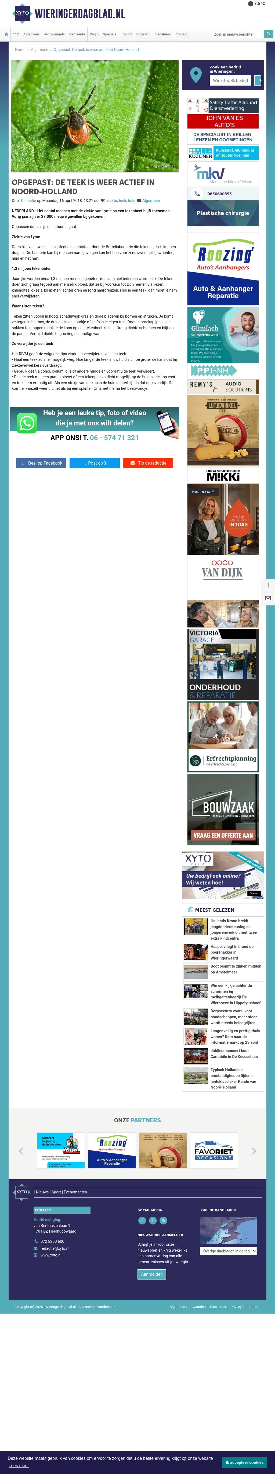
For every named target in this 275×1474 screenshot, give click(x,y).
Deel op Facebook (41, 463)
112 (16, 34)
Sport (127, 34)
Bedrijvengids (54, 34)
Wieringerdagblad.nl (80, 14)
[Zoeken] (269, 34)
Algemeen (31, 34)
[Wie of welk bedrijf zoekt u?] (230, 80)
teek (122, 201)
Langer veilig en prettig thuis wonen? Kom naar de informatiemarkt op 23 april (235, 1037)
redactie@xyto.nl (55, 1241)
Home (20, 49)
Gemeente (77, 34)
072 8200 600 (52, 1234)
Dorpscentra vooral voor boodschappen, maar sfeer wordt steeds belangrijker (234, 1017)
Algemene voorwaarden (188, 1299)
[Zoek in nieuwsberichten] (238, 34)
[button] (15, 1151)
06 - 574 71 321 (114, 438)
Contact (181, 34)
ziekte (111, 201)
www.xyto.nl (51, 1248)
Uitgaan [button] (142, 34)
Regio (94, 34)
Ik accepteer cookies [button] (245, 1462)
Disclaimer (218, 1299)
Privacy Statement (245, 1299)
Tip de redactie (148, 463)
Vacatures (163, 34)
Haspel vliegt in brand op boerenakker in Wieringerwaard (232, 952)
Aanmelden (152, 1267)
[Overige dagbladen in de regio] (228, 1222)
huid (132, 201)
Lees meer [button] (19, 1465)
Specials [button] (109, 34)
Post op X (95, 463)
